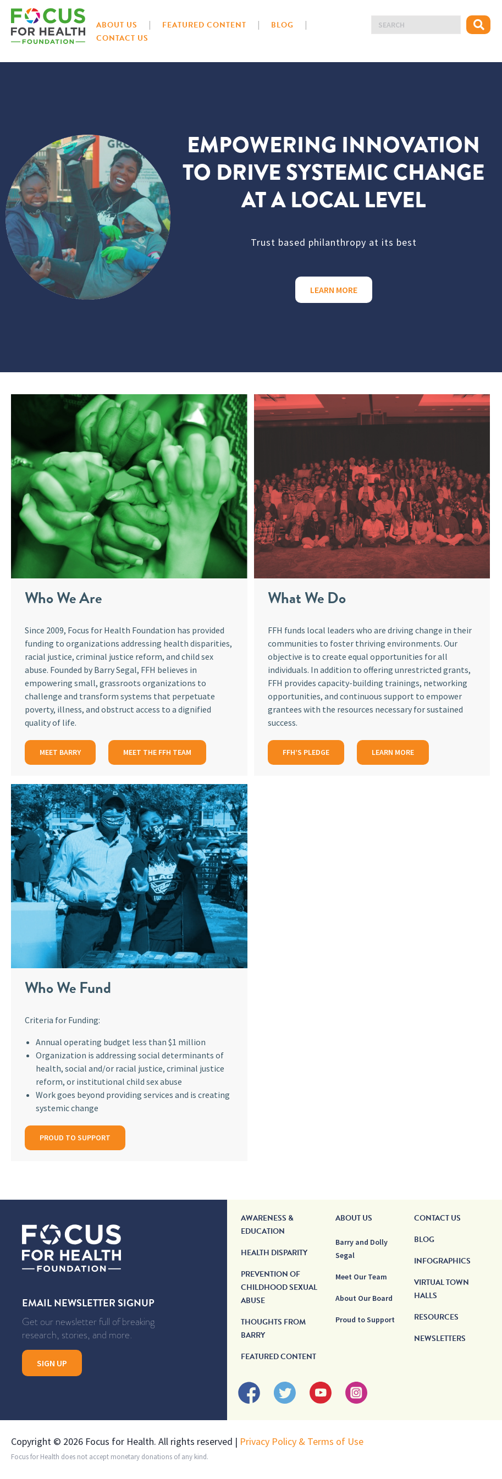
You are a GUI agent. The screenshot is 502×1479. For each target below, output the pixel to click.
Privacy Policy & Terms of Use (301, 1441)
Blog (282, 25)
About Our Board (364, 1298)
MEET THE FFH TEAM (157, 752)
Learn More (333, 289)
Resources (436, 1317)
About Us (116, 25)
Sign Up (52, 1362)
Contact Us (122, 38)
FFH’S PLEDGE (306, 752)
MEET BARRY (60, 752)
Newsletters (440, 1338)
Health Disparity (274, 1253)
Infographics (442, 1261)
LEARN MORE (393, 752)
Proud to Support (365, 1320)
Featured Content (204, 25)
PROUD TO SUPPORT (75, 1138)
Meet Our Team (361, 1277)
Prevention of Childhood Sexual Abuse (279, 1287)
